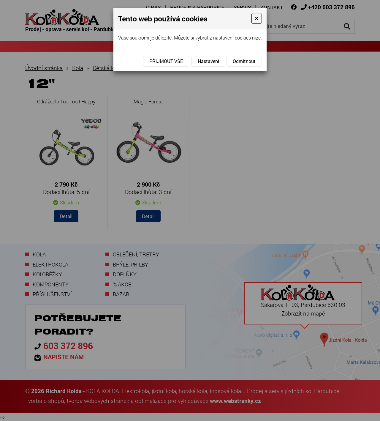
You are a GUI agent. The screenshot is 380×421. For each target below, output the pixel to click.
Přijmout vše (166, 61)
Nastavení (208, 61)
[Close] (256, 18)
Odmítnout (244, 61)
